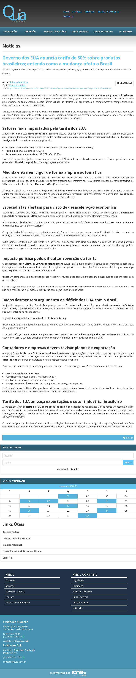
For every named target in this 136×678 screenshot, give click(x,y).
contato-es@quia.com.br (16, 640)
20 (29, 510)
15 (68, 505)
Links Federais (80, 31)
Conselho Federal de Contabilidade (22, 551)
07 (48, 500)
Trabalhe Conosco (108, 11)
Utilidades (125, 31)
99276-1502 (13, 657)
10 (107, 500)
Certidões (30, 31)
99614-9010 (13, 636)
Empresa (77, 11)
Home (66, 11)
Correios (7, 557)
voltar (128, 437)
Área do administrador (68, 469)
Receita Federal (11, 531)
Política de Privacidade (17, 602)
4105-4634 (11, 633)
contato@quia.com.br (14, 661)
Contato (68, 16)
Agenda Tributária (55, 31)
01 (68, 496)
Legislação (10, 31)
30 (87, 515)
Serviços (90, 11)
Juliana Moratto (19, 82)
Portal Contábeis (17, 85)
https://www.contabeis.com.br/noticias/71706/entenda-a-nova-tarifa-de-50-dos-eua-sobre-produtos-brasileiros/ (59, 88)
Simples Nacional (12, 544)
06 (29, 500)
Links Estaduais (103, 31)
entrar (128, 462)
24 (107, 510)
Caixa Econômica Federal (16, 538)
